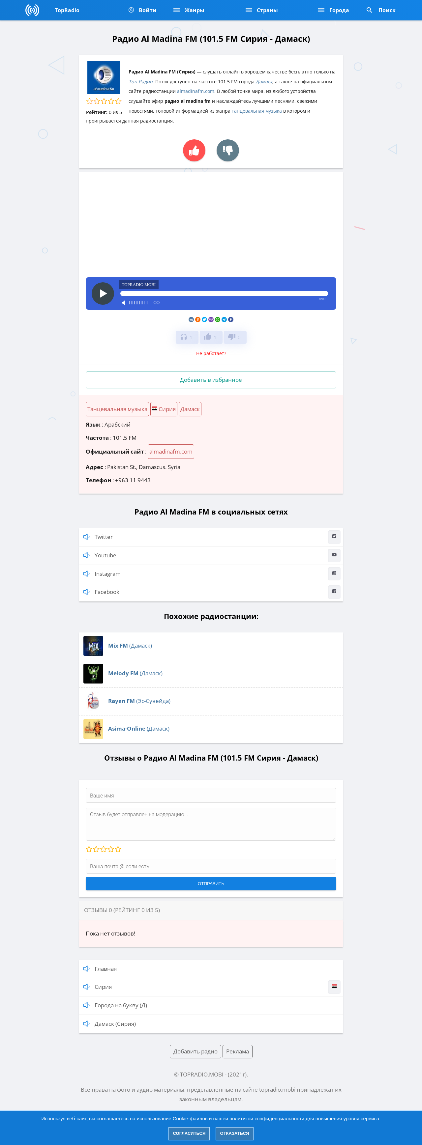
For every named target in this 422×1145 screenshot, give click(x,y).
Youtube (212, 555)
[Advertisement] (211, 228)
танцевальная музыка (257, 111)
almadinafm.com (195, 91)
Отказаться (234, 1133)
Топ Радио (141, 81)
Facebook (212, 592)
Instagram (212, 574)
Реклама (237, 1051)
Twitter (212, 537)
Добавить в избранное (211, 379)
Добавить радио (195, 1051)
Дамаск (264, 81)
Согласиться (189, 1133)
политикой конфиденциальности (266, 1118)
